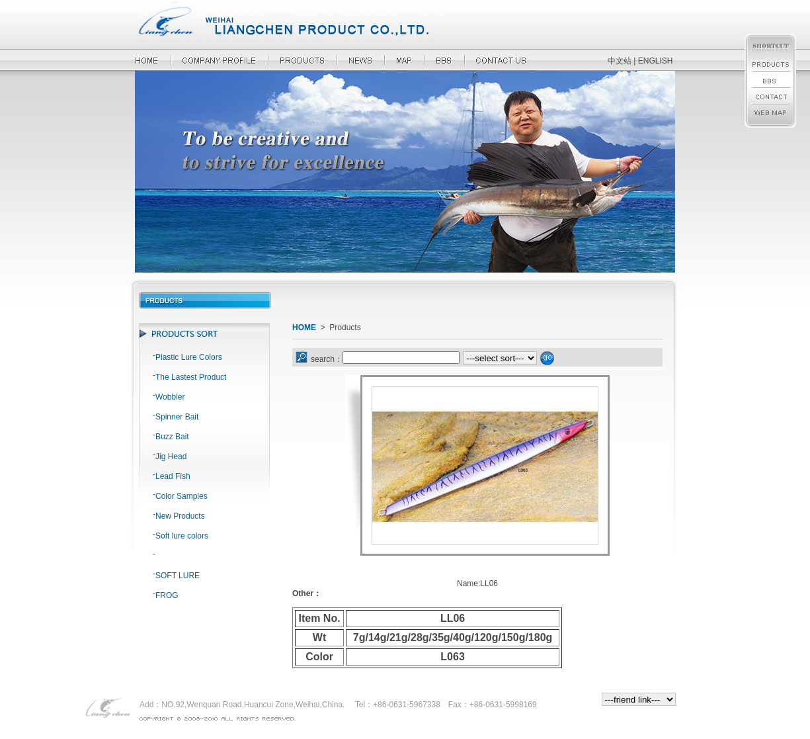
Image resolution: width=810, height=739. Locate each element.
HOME (304, 327)
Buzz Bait (172, 436)
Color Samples (181, 496)
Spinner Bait (176, 416)
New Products (180, 516)
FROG (167, 595)
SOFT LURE (177, 575)
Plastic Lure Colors (188, 357)
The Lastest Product (190, 377)
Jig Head (170, 456)
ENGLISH (655, 60)
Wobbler (169, 397)
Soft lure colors (181, 536)
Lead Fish (172, 476)
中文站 (619, 60)
